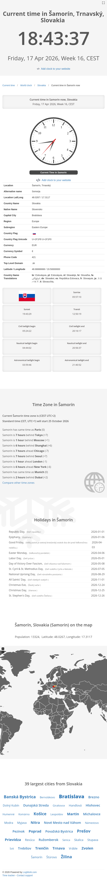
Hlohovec (93, 805)
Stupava (92, 840)
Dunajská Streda (36, 805)
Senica (66, 840)
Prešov (83, 831)
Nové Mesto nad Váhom (62, 822)
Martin (73, 813)
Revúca (30, 840)
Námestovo (92, 823)
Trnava (59, 848)
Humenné (8, 814)
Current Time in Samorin (53, 172)
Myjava (22, 823)
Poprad (35, 831)
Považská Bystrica (59, 831)
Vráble (73, 848)
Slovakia (41, 85)
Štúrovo (51, 857)
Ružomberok (48, 840)
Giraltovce (59, 805)
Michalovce (91, 814)
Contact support (25, 875)
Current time (8, 85)
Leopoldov (57, 814)
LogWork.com (30, 872)
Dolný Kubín (11, 805)
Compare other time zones (18, 482)
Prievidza (13, 839)
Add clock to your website (55, 68)
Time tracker (8, 875)
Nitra (35, 822)
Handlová (75, 805)
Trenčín (42, 848)
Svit (12, 848)
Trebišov (24, 848)
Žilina (66, 856)
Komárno (24, 814)
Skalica (78, 840)
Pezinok (19, 831)
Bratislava (71, 796)
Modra (8, 823)
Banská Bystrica (20, 796)
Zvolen (87, 848)
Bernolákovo (47, 797)
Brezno (93, 797)
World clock (26, 85)
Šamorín (36, 857)
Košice (40, 813)
